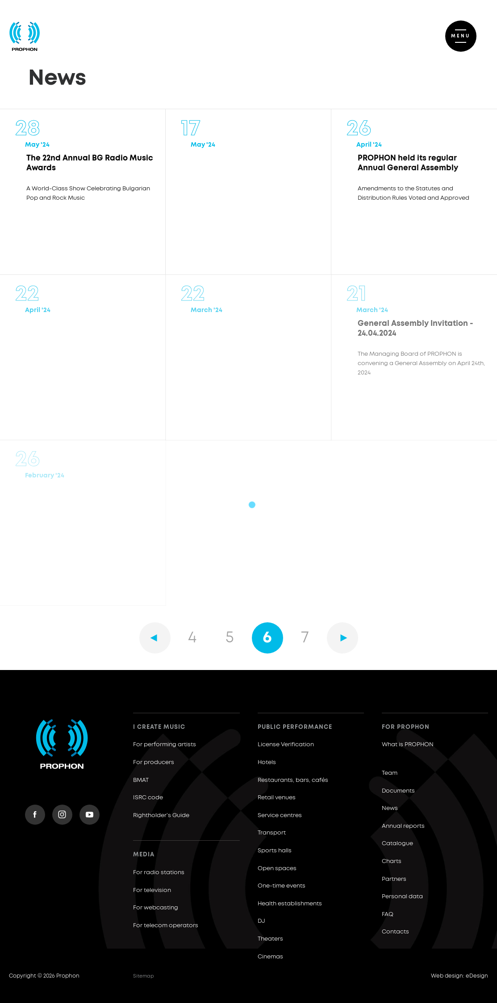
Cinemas (270, 957)
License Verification (286, 745)
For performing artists (164, 745)
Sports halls (275, 851)
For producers (153, 762)
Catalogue (397, 844)
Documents (398, 791)
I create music (159, 727)
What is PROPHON (408, 745)
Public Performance (295, 727)
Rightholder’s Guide (161, 815)
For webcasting (155, 908)
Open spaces (277, 868)
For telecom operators (165, 926)
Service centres (280, 815)
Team (389, 773)
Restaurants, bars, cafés (293, 780)
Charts (391, 861)
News (390, 808)
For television (152, 890)
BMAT (141, 780)
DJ (261, 921)
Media (144, 855)
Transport (272, 833)
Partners (394, 879)
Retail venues (277, 798)
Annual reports (403, 826)
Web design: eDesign (459, 976)
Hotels (267, 762)
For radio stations (158, 873)
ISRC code (148, 798)
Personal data (402, 897)
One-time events (281, 886)
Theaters (270, 939)
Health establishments (290, 904)
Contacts (395, 932)
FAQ (387, 914)
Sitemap (143, 976)
